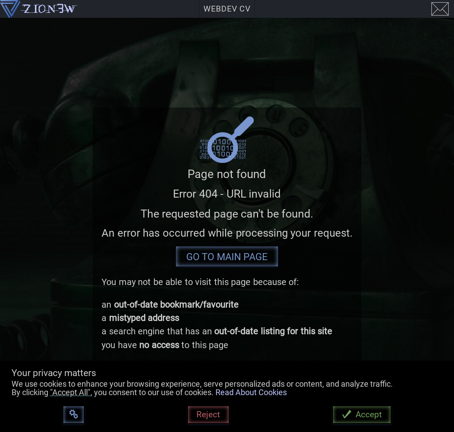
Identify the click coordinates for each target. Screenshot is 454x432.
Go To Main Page (227, 256)
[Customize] (73, 414)
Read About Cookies (251, 392)
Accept (369, 414)
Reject (208, 414)
